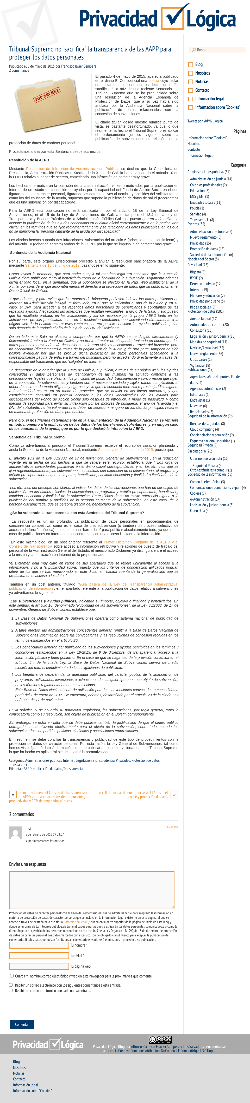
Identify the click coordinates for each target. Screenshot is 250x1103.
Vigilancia (197, 365)
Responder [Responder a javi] (172, 827)
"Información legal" (76, 922)
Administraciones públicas (43, 760)
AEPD (28, 768)
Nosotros (202, 73)
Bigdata (195, 272)
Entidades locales (202, 202)
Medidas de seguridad (205, 342)
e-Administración (202, 499)
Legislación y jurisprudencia (95, 760)
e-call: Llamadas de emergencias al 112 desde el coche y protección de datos (138, 795)
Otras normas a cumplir (206, 458)
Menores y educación (205, 295)
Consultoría (198, 330)
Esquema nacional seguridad (210, 441)
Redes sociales (200, 307)
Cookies (195, 493)
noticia (153, 80)
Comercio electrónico (205, 482)
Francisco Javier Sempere (78, 66)
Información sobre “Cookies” (217, 107)
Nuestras (196, 406)
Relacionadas (199, 412)
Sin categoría (197, 451)
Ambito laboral (200, 319)
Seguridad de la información (207, 416)
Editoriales (197, 394)
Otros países (198, 359)
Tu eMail (76, 955)
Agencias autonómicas (205, 388)
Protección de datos (145, 760)
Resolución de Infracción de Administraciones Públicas (72, 169)
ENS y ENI (197, 196)
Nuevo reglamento (203, 237)
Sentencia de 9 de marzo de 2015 (125, 450)
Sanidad (195, 214)
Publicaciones (197, 369)
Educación (197, 190)
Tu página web (80, 966)
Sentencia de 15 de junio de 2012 (52, 265)
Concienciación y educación (209, 435)
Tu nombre (77, 945)
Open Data (197, 510)
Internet (68, 760)
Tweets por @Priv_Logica (205, 121)
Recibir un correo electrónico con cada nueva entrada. (53, 991)
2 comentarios (19, 70)
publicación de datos (47, 768)
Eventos (193, 224)
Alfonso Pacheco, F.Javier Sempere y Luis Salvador (166, 1046)
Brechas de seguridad (205, 423)
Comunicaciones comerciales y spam (215, 487)
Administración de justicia (208, 179)
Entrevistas (197, 400)
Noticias (201, 81)
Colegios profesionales (206, 185)
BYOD (194, 278)
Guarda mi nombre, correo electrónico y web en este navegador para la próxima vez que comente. (83, 976)
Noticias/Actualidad (204, 348)
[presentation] (48, 1008)
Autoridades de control (206, 324)
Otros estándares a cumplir (208, 470)
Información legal (209, 99)
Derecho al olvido (202, 283)
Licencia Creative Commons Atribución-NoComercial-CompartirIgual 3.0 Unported (163, 1050)
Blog (199, 64)
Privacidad (123, 760)
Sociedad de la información (209, 254)
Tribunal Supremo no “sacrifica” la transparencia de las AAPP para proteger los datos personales (90, 53)
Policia (194, 208)
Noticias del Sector (201, 259)
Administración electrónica (209, 231)
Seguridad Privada (200, 445)
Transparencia (18, 764)
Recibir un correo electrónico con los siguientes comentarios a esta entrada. (68, 985)
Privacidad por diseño (205, 301)
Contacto (202, 90)
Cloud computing (202, 429)
